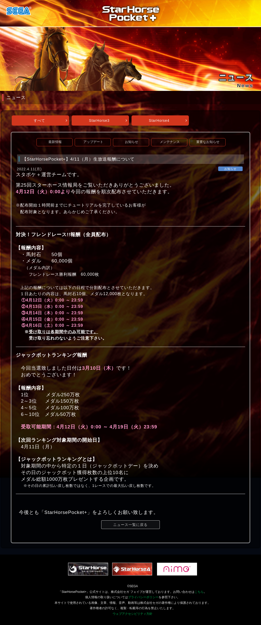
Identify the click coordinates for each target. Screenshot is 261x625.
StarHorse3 (99, 120)
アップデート (93, 142)
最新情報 (55, 142)
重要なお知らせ (207, 142)
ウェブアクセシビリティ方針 (132, 614)
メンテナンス (170, 142)
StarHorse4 (159, 120)
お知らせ (131, 142)
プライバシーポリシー (143, 597)
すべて (39, 120)
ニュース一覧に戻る (130, 525)
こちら (199, 592)
